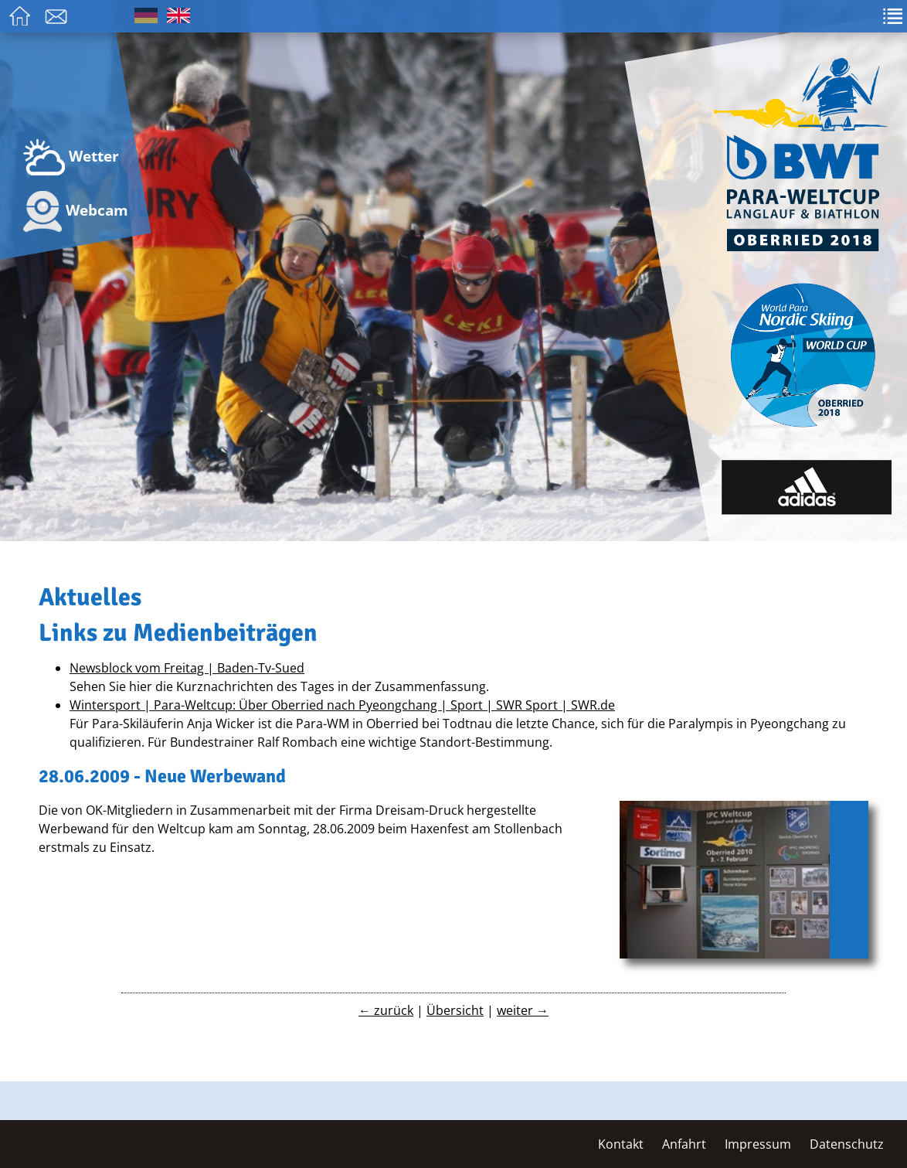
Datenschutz (847, 1144)
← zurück (385, 1010)
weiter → (523, 1010)
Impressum (758, 1144)
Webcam (75, 211)
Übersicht (455, 1010)
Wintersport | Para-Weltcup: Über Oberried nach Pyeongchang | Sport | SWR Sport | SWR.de (342, 704)
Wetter (71, 157)
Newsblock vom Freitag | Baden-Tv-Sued (187, 667)
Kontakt (621, 1144)
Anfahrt (684, 1144)
